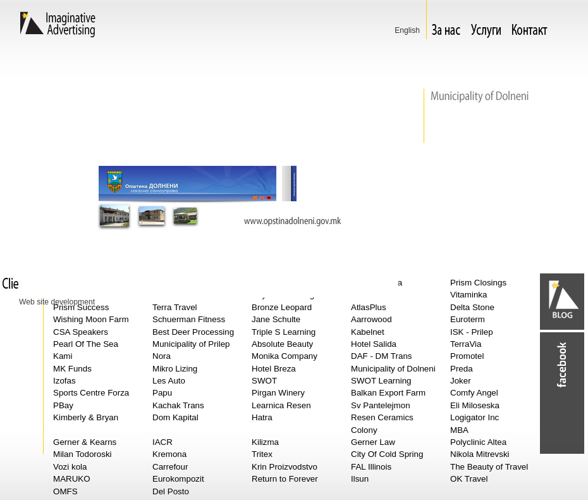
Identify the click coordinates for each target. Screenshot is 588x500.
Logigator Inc (474, 417)
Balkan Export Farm (388, 392)
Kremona (169, 454)
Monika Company (284, 356)
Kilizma (265, 442)
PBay (63, 405)
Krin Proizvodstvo (284, 467)
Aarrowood (371, 319)
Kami (62, 356)
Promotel (467, 356)
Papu (162, 392)
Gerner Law (373, 442)
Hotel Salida (373, 344)
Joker (460, 380)
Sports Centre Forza (91, 392)
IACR (162, 442)
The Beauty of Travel (489, 467)
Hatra (262, 417)
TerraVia (466, 344)
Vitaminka (468, 294)
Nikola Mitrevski (480, 454)
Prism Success (81, 307)
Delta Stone (472, 307)
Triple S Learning (283, 332)
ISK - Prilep (471, 332)
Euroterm (467, 319)
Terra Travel (174, 307)
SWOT (264, 380)
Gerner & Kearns (84, 442)
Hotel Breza (274, 368)
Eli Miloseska (474, 405)
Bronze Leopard (282, 307)
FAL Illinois (371, 467)
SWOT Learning (381, 380)
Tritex (262, 454)
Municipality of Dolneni (393, 368)
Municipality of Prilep (191, 344)
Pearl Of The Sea (85, 344)
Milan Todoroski (82, 454)
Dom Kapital (175, 417)
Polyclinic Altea (478, 442)
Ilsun (360, 479)
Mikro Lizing (174, 368)
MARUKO (71, 479)
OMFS (65, 491)
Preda (461, 368)
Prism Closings (478, 282)
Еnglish (407, 30)
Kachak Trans (178, 405)
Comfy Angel (474, 392)
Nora (161, 356)
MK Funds (72, 368)
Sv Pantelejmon (380, 405)
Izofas (64, 380)
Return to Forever (285, 479)
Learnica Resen (281, 405)
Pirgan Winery (278, 392)
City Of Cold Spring (387, 454)
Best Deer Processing (193, 332)
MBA (459, 430)
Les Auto (168, 380)
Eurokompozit (178, 479)
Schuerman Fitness (188, 319)
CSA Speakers (80, 332)
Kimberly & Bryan (85, 417)
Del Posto (170, 491)
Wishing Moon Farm (91, 319)
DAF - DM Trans (381, 356)
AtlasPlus (368, 307)
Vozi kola (70, 467)
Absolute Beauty (282, 344)
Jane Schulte (276, 319)
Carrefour (170, 467)
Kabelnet (367, 332)
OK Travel (468, 479)
